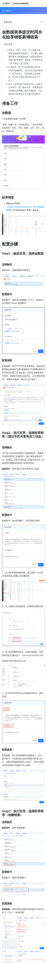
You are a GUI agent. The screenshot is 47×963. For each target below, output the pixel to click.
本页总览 (8, 22)
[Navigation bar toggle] (7, 11)
